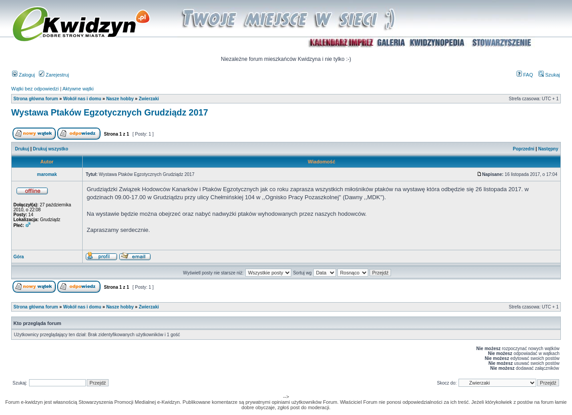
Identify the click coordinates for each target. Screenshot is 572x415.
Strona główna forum (35, 98)
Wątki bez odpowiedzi (35, 88)
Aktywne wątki (78, 88)
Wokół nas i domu (82, 98)
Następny (548, 148)
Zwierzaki (149, 98)
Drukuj (22, 148)
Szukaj (549, 74)
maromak (47, 174)
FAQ (525, 74)
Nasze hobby (120, 98)
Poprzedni (523, 148)
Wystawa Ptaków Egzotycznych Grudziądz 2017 (109, 112)
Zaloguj (23, 74)
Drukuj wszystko (50, 148)
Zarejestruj (54, 74)
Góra (18, 256)
